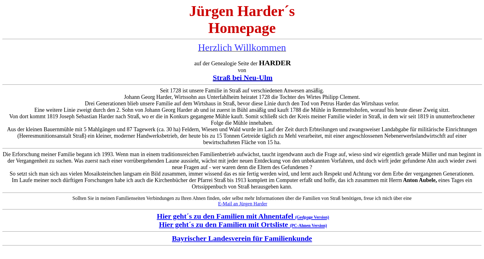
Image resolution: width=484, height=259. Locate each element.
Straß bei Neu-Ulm (242, 78)
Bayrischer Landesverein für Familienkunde (242, 238)
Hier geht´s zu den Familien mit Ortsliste (243, 225)
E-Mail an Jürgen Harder (242, 203)
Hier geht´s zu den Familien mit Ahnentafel (243, 216)
